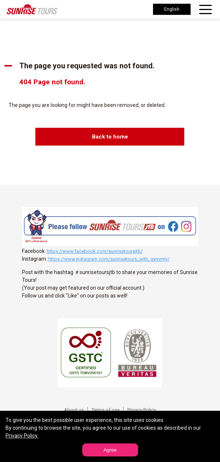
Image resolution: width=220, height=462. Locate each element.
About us (74, 410)
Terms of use (105, 410)
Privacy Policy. (22, 436)
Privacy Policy (141, 410)
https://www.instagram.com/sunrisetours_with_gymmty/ (108, 259)
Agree (110, 450)
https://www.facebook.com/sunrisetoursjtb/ (95, 251)
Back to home (110, 136)
